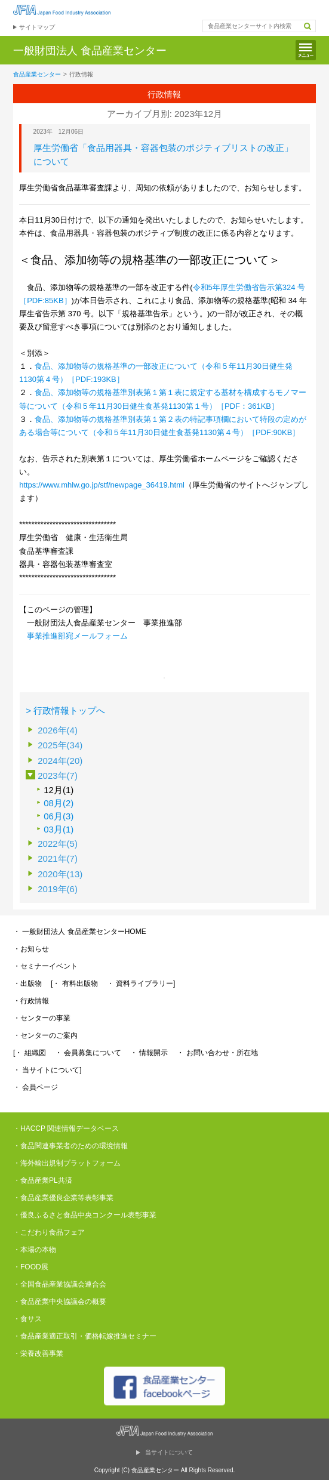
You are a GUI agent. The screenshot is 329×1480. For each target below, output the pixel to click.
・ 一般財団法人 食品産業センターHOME (79, 931)
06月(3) (58, 816)
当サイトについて (169, 1452)
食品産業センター (37, 74)
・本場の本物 (34, 1249)
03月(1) (58, 829)
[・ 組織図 (29, 1053)
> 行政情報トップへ (65, 710)
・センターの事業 (41, 1018)
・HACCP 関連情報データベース (66, 1128)
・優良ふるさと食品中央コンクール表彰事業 (84, 1215)
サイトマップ (37, 27)
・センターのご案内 (45, 1035)
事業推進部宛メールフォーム (77, 635)
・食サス (27, 1319)
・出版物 (27, 983)
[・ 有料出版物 (74, 983)
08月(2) (58, 803)
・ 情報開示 (149, 1053)
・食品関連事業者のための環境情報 (70, 1146)
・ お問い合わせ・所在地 (217, 1053)
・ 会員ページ (35, 1087)
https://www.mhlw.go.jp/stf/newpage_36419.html (102, 484)
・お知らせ (31, 949)
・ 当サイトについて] (47, 1070)
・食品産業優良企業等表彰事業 (63, 1198)
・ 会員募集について (88, 1053)
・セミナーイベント (45, 966)
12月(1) (58, 790)
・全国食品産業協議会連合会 (59, 1284)
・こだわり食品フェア (49, 1232)
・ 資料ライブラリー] (141, 983)
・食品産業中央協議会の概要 (59, 1301)
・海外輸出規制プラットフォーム (67, 1163)
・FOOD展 (30, 1267)
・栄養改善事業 (38, 1353)
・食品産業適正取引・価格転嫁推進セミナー (84, 1336)
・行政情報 (31, 1001)
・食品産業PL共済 (42, 1180)
